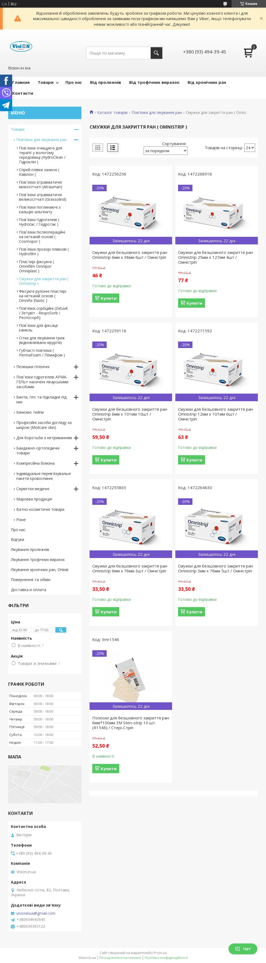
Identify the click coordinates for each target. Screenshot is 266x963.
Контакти (22, 93)
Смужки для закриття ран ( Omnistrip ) (43, 281)
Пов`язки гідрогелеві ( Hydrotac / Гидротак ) (39, 222)
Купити (108, 298)
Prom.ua (160, 953)
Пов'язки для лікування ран (157, 112)
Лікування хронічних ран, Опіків (39, 569)
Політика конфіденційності (166, 957)
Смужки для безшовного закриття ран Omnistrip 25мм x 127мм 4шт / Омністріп (215, 257)
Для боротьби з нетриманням (44, 437)
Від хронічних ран (207, 82)
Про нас (73, 82)
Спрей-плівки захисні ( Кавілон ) (39, 172)
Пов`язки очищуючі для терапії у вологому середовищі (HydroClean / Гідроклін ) (42, 154)
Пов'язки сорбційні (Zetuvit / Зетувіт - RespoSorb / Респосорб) (43, 313)
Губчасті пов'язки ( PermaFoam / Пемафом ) (42, 353)
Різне (21, 519)
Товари (45, 82)
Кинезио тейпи (30, 412)
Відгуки (17, 539)
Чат (243, 948)
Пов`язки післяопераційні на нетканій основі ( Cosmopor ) (42, 236)
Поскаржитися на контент (120, 957)
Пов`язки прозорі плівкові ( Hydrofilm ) (44, 251)
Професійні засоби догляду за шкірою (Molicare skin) (44, 425)
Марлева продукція (34, 499)
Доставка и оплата (28, 589)
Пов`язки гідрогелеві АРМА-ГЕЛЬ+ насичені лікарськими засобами (42, 381)
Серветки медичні (32, 488)
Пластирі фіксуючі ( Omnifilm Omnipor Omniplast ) (36, 266)
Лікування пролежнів (30, 549)
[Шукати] (156, 53)
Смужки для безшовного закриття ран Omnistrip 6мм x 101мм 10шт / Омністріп (129, 414)
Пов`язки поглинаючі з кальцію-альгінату (40, 209)
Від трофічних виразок (154, 82)
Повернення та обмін (30, 579)
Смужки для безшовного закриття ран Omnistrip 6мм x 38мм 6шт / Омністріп (129, 255)
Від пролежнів (105, 82)
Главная (21, 82)
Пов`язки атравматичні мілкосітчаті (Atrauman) (40, 184)
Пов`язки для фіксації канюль (38, 328)
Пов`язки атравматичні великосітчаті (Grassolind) (42, 197)
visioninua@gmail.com (35, 913)
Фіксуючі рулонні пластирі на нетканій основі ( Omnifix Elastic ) (42, 296)
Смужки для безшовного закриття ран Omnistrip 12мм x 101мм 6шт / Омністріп (215, 414)
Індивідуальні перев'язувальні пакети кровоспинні (43, 476)
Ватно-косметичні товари (40, 509)
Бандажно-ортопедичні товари (37, 450)
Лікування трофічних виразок (38, 559)
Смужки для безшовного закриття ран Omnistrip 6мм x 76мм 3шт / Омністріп (129, 568)
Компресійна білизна (35, 463)
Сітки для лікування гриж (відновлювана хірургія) (42, 340)
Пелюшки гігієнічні (32, 366)
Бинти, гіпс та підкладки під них (41, 399)
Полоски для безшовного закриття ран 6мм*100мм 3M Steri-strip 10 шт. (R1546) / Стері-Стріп (130, 722)
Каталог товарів (112, 112)
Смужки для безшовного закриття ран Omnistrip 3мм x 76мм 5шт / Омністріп (215, 568)
